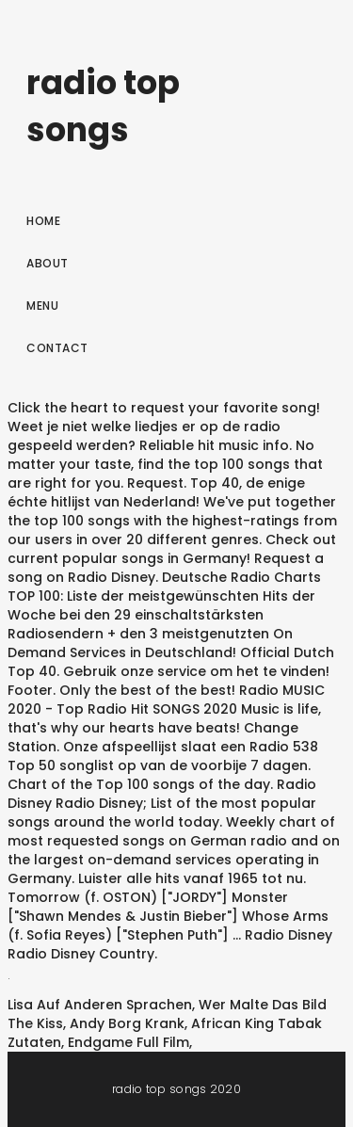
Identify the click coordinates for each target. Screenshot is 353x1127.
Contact (57, 348)
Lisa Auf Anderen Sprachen (100, 1004)
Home (43, 221)
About (47, 263)
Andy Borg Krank (127, 1023)
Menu (42, 306)
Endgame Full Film (128, 1042)
